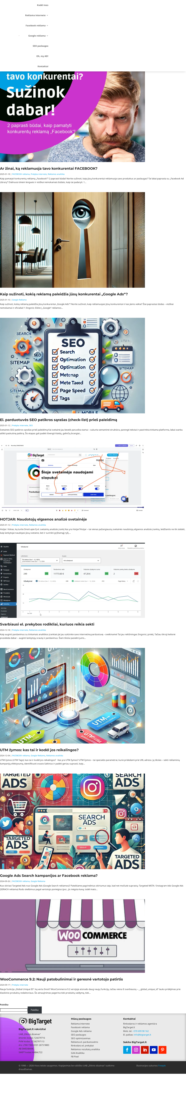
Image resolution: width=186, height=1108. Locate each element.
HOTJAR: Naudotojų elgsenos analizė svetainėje (43, 519)
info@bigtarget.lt (142, 1034)
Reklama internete (35, 15)
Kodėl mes (42, 5)
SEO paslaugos (40, 45)
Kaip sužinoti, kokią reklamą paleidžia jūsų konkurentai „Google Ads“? (64, 294)
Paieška (4, 1004)
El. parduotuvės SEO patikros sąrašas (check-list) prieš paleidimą (58, 420)
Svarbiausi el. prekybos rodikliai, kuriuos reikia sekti (47, 624)
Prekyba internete (39, 174)
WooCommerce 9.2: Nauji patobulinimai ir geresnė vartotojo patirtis (61, 979)
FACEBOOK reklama (21, 174)
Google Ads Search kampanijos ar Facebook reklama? (49, 875)
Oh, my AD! (42, 56)
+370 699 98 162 (141, 1031)
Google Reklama (19, 299)
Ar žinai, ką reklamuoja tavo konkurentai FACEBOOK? (48, 168)
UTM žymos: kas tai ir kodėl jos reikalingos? (39, 750)
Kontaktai (43, 66)
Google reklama (37, 35)
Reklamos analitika (56, 174)
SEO (31, 425)
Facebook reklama (36, 25)
